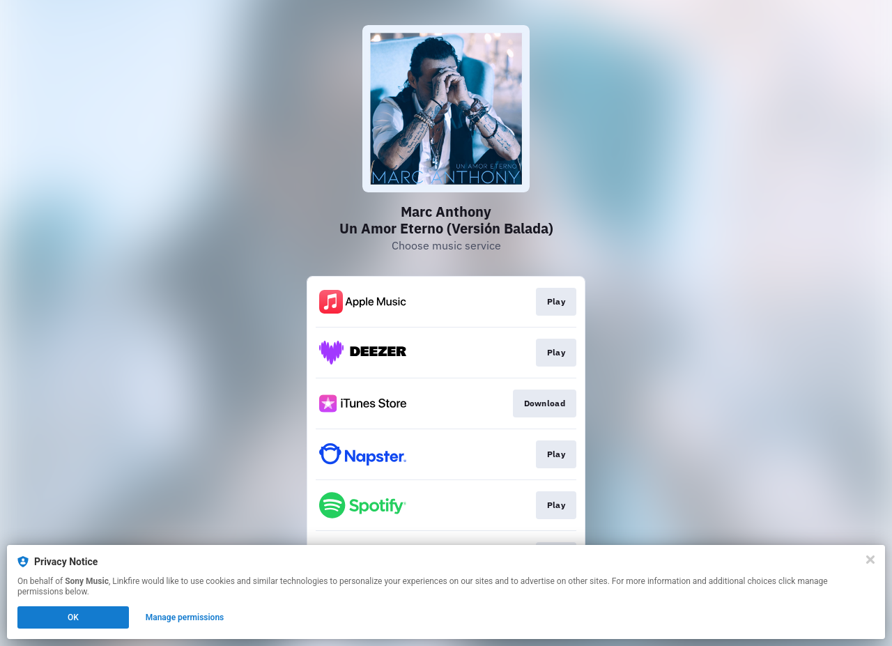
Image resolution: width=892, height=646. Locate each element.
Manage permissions (185, 617)
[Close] (870, 559)
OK (73, 617)
